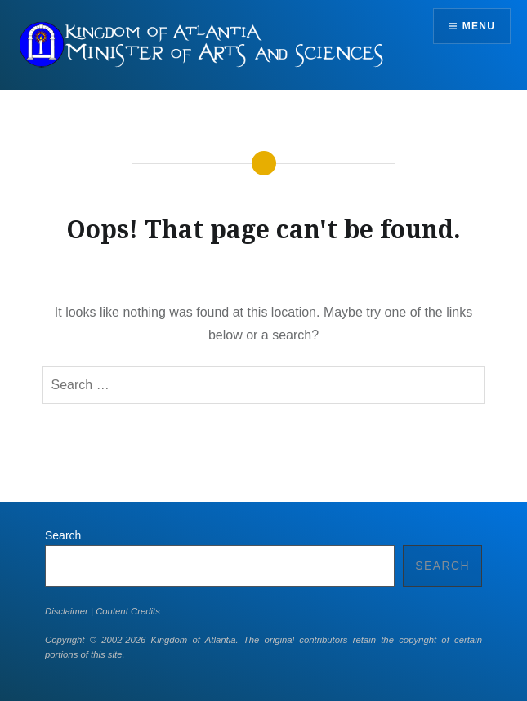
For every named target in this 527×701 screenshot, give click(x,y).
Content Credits (128, 611)
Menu (478, 26)
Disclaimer (66, 611)
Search (63, 535)
